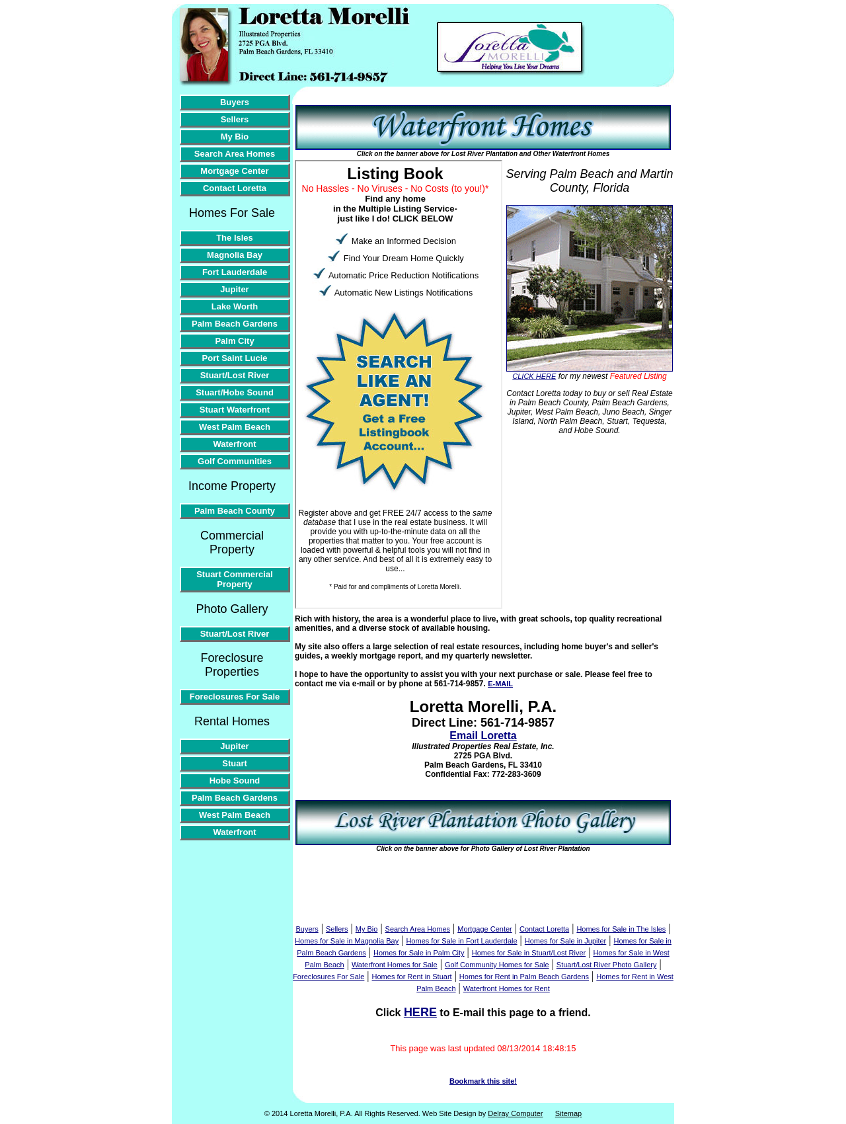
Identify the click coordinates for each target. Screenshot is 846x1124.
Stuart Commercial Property (234, 579)
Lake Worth (235, 306)
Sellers (235, 119)
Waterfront (234, 444)
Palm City (234, 341)
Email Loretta (482, 735)
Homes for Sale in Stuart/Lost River (529, 953)
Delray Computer (515, 1113)
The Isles (234, 238)
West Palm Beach (234, 427)
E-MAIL (500, 684)
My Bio (235, 136)
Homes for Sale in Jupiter (566, 941)
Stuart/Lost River (235, 375)
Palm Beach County (234, 511)
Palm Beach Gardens (235, 324)
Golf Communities (235, 461)
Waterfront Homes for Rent (506, 988)
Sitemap (568, 1113)
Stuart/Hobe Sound (235, 392)
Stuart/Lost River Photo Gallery (607, 965)
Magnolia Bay (234, 255)
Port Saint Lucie (235, 358)
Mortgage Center (234, 171)
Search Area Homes (234, 154)
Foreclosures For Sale (235, 697)
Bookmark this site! (483, 1081)
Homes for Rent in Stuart (412, 977)
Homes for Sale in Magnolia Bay (347, 941)
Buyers (234, 102)
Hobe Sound (235, 780)
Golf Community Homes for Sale (497, 965)
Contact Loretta (234, 188)
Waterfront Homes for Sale (395, 965)
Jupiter (234, 289)
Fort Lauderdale (234, 272)
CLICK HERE (534, 376)
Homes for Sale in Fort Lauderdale (461, 941)
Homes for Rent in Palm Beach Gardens (524, 977)
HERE (420, 1012)
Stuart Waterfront (235, 410)
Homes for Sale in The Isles (621, 929)
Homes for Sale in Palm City (419, 953)
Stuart (234, 763)
